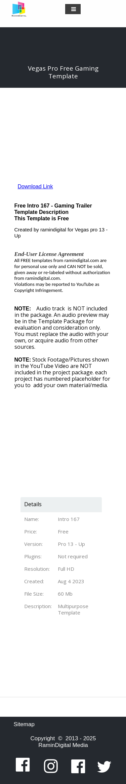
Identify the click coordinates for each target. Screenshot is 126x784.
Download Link (35, 186)
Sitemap (24, 724)
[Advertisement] (59, 430)
